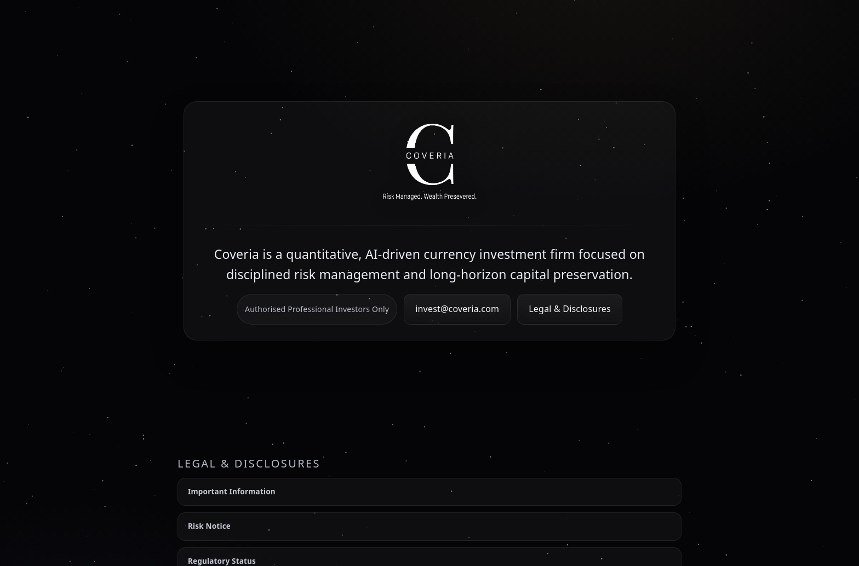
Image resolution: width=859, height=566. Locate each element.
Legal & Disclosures (570, 309)
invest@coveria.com (457, 309)
